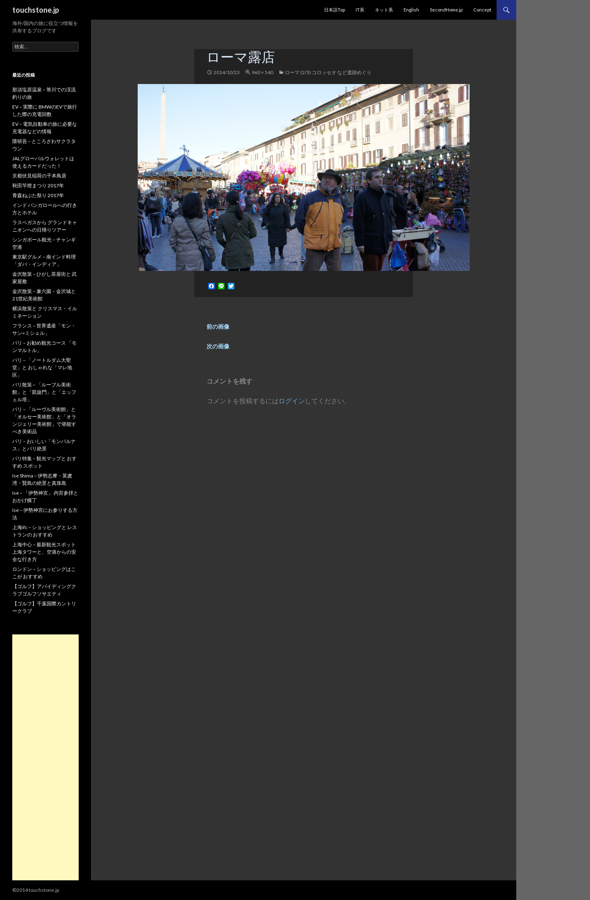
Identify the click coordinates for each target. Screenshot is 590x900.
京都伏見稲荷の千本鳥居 (39, 176)
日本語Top (334, 9)
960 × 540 (262, 72)
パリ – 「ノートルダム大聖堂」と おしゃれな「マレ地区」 (42, 367)
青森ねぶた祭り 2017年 (38, 195)
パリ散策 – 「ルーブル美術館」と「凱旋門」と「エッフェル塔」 (44, 392)
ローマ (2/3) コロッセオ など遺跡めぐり (328, 72)
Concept (482, 9)
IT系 (360, 9)
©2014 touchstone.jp (35, 890)
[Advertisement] (45, 757)
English (411, 9)
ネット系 (384, 9)
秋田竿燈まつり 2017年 (38, 185)
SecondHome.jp (446, 9)
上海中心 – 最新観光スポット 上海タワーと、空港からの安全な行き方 (44, 551)
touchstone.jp (35, 9)
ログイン (292, 401)
